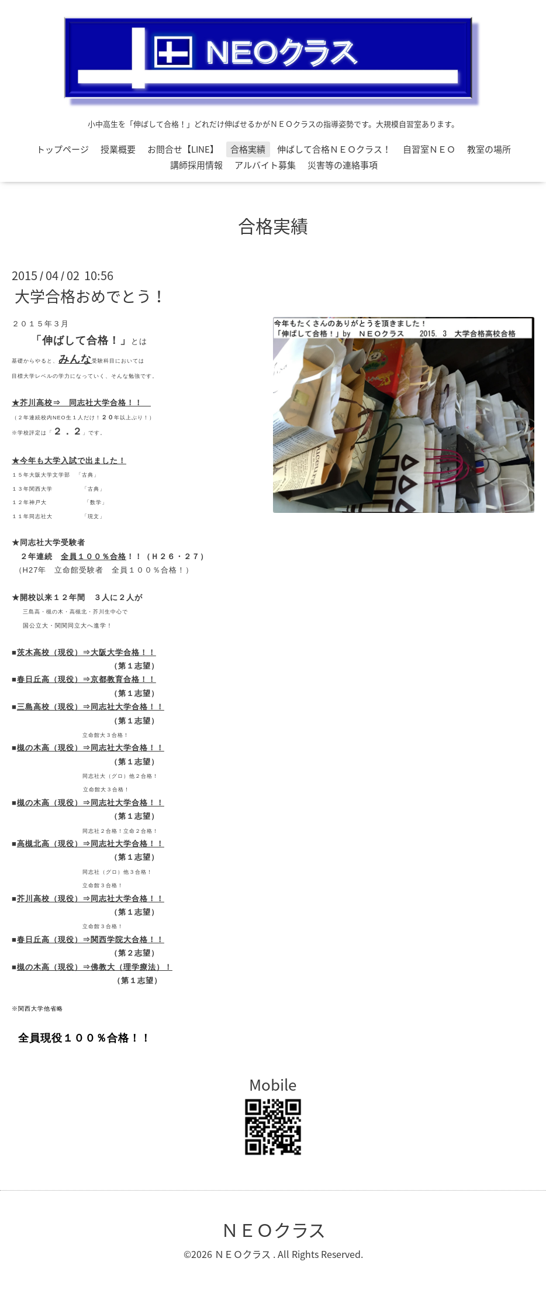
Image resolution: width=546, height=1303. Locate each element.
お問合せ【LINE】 (183, 149)
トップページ (62, 149)
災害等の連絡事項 (342, 164)
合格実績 (247, 149)
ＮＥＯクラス (273, 1229)
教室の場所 (489, 149)
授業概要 (118, 149)
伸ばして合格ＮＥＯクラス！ (334, 149)
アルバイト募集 (265, 164)
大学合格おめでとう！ (91, 296)
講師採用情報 (196, 164)
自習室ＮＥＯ (429, 149)
